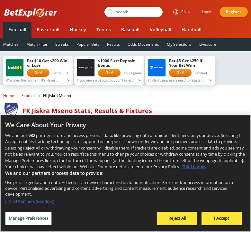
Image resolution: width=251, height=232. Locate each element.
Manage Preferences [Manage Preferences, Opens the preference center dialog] (28, 219)
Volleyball (160, 29)
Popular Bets (87, 44)
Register (233, 12)
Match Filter (37, 44)
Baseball (130, 29)
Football (17, 29)
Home (8, 95)
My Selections (179, 44)
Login (206, 12)
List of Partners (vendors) (29, 202)
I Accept (221, 219)
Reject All (177, 219)
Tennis (103, 29)
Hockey (78, 29)
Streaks (62, 44)
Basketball (48, 29)
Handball (192, 29)
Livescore (207, 44)
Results (113, 44)
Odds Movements (143, 44)
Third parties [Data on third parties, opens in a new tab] (194, 167)
